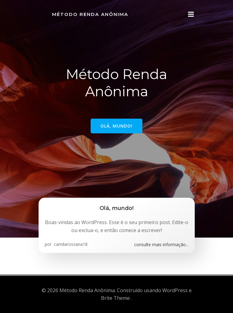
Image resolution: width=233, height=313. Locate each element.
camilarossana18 (70, 244)
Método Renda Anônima (90, 14)
